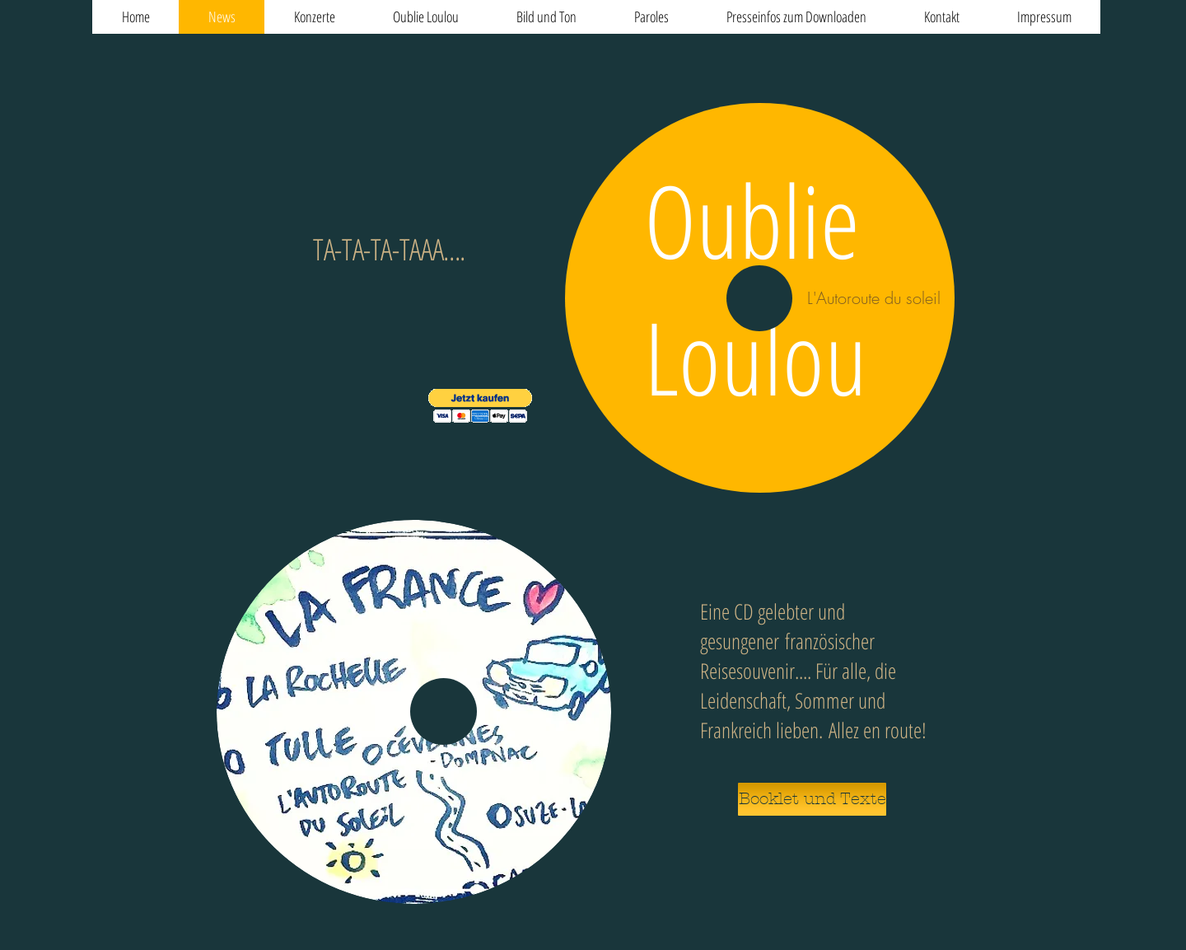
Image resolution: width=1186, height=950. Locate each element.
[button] (480, 405)
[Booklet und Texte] (812, 799)
